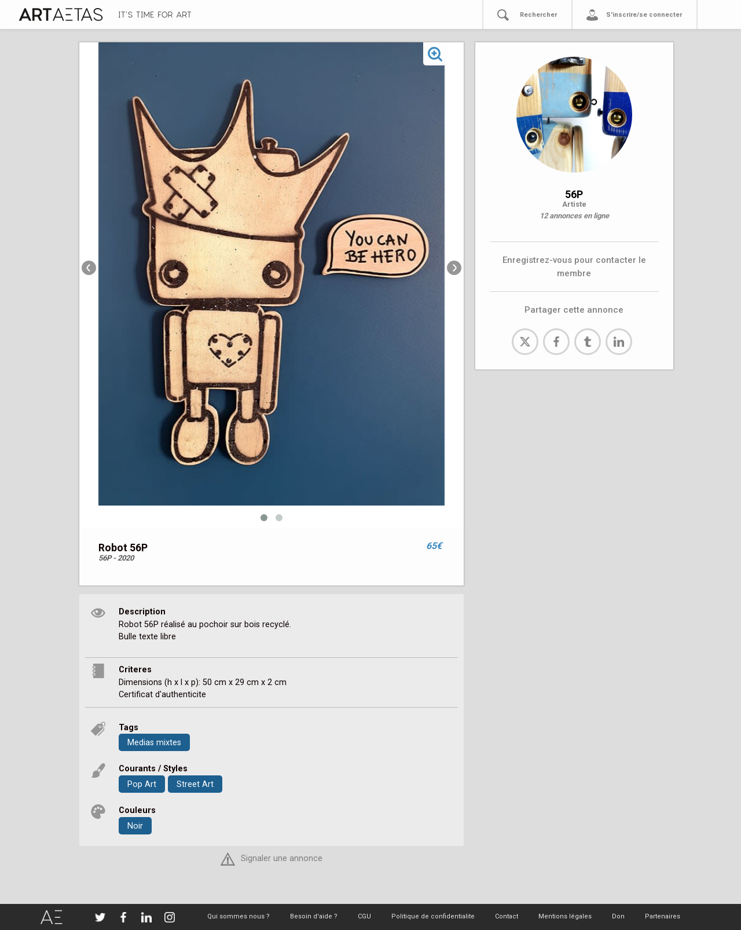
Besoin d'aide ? (314, 916)
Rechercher (538, 15)
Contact (506, 916)
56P (574, 194)
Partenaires (662, 916)
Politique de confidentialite (433, 916)
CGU (364, 916)
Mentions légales (565, 916)
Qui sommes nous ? (238, 916)
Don (618, 916)
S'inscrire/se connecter (644, 15)
